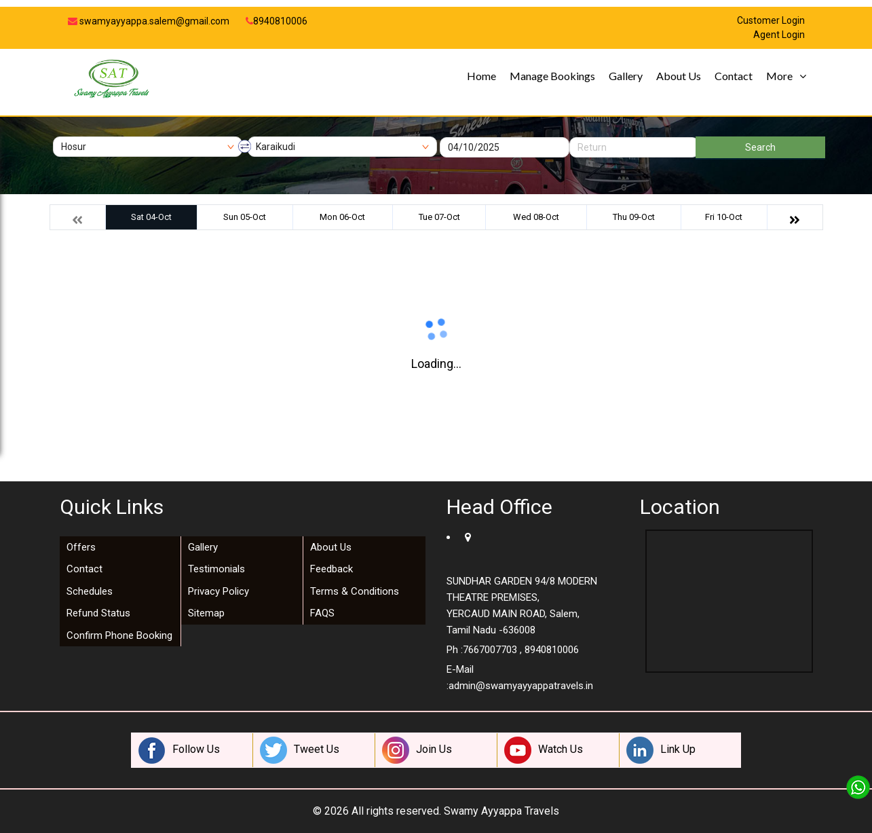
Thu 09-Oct (634, 217)
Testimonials (216, 569)
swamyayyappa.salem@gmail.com (148, 21)
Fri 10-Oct (723, 217)
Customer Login (771, 21)
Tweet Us (299, 750)
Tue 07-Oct (439, 217)
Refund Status (98, 613)
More (779, 75)
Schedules (90, 591)
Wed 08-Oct (536, 217)
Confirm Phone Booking (119, 635)
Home (481, 75)
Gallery (626, 75)
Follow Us (179, 750)
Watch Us (543, 750)
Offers (81, 547)
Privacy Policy (218, 591)
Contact (734, 75)
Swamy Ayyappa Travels (501, 810)
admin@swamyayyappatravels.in (521, 686)
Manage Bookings (552, 75)
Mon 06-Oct (342, 217)
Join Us (417, 750)
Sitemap (206, 613)
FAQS (322, 613)
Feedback (331, 569)
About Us (678, 75)
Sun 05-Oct (244, 217)
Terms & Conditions (354, 591)
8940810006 (276, 21)
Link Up (661, 750)
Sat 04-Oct (151, 217)
